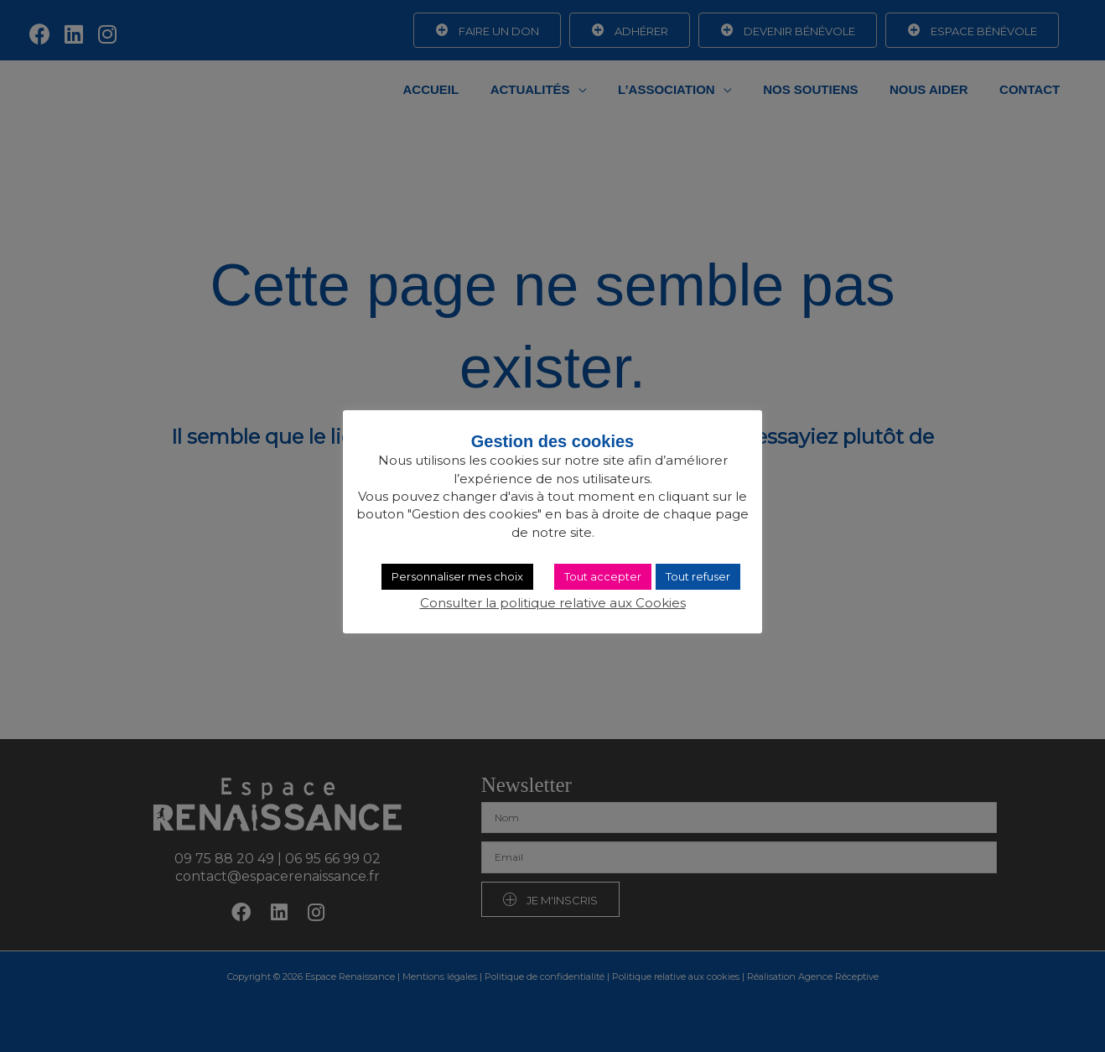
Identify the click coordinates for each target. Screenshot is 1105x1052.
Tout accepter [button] (602, 576)
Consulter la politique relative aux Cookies (553, 603)
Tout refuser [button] (698, 576)
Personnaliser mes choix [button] (457, 576)
